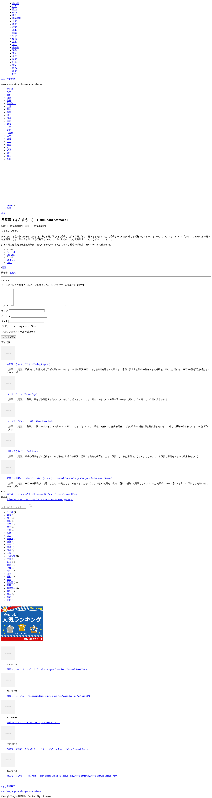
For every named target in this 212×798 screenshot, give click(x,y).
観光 (14, 68)
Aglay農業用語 (8, 79)
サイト (4, 324)
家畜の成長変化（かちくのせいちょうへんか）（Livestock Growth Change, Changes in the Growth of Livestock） (61, 481)
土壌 (14, 21)
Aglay (12, 272)
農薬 (14, 71)
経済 (14, 65)
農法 (14, 24)
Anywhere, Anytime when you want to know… (22, 791)
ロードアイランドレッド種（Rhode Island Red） (30, 424)
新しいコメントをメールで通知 (20, 330)
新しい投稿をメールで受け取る (20, 335)
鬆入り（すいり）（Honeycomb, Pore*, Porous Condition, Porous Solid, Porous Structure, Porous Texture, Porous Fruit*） (63, 779)
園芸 (9, 524)
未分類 (15, 47)
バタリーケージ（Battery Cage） (22, 397)
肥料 (14, 9)
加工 (14, 30)
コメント (7, 309)
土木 (14, 41)
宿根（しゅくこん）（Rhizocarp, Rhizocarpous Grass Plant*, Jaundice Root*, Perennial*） (49, 699)
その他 (10, 515)
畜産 (14, 6)
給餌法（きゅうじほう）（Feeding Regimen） (29, 367)
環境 (14, 33)
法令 (14, 50)
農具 (14, 15)
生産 (14, 56)
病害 (14, 59)
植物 (14, 12)
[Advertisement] (106, 182)
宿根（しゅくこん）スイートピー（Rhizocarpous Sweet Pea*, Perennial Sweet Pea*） (47, 672)
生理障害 (11, 559)
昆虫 (9, 539)
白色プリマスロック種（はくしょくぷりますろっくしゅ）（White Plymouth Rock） (48, 752)
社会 (14, 62)
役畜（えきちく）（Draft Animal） (24, 454)
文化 (14, 44)
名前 (4, 314)
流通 (14, 53)
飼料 (14, 74)
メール (6, 319)
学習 (14, 36)
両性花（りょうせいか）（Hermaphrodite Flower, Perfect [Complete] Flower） (44, 497)
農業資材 (16, 18)
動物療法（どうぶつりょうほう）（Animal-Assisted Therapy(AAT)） (40, 503)
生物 (9, 556)
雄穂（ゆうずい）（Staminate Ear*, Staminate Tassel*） (33, 726)
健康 (14, 38)
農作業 (15, 3)
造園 (9, 600)
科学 (14, 27)
